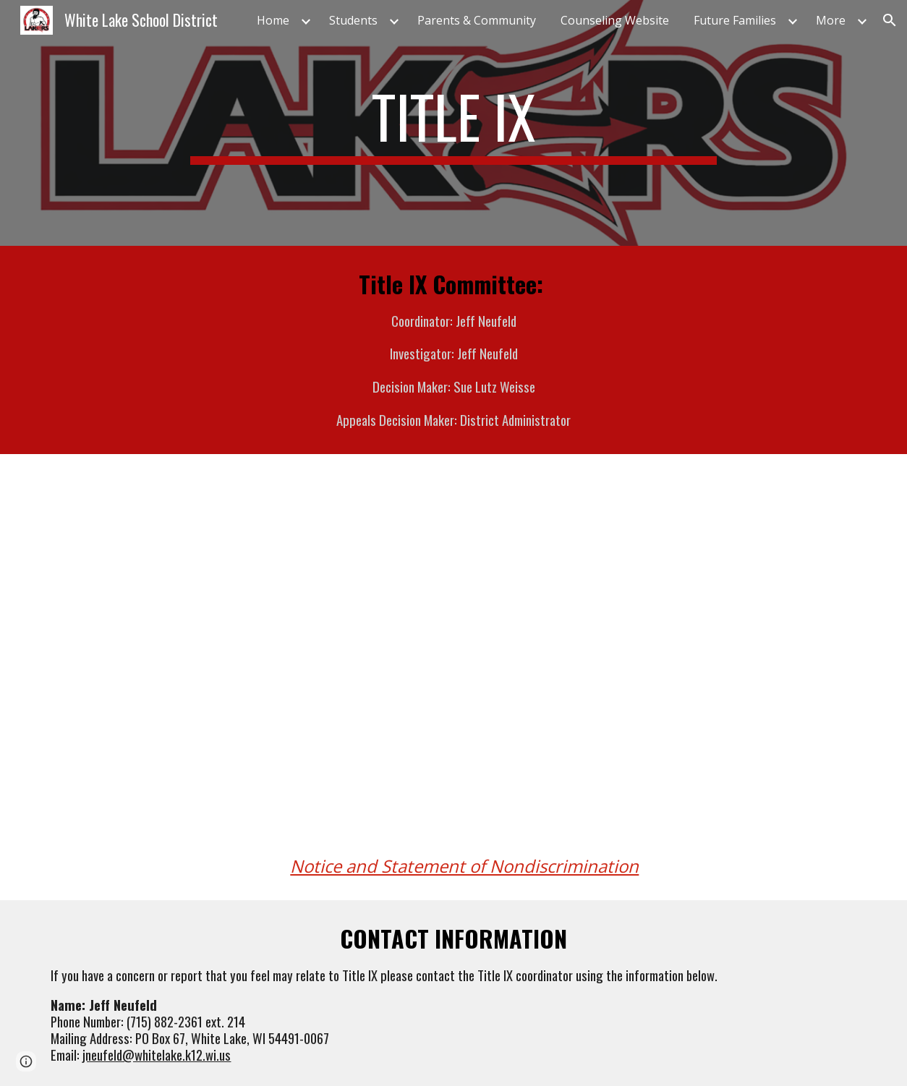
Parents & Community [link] (476, 20)
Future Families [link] (735, 20)
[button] (889, 20)
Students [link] (353, 20)
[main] (453, 123)
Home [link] (273, 20)
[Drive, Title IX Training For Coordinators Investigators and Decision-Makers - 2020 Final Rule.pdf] (244, 666)
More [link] (831, 20)
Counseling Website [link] (615, 20)
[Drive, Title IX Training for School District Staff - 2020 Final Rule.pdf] (662, 666)
